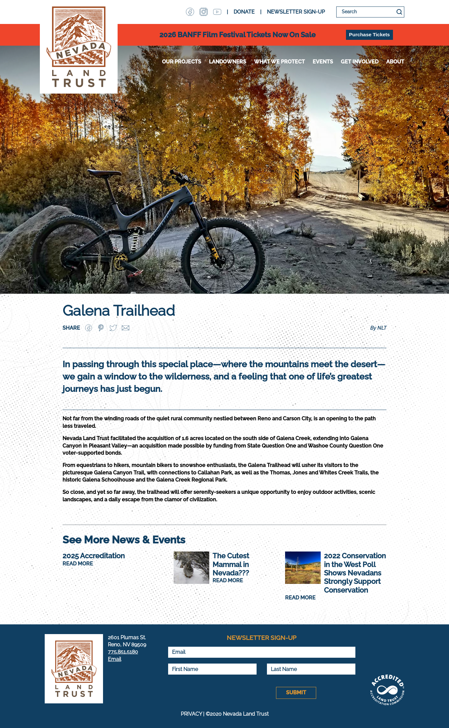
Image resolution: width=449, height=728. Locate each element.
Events (323, 62)
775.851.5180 (123, 652)
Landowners (227, 62)
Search (399, 11)
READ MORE (78, 564)
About (395, 62)
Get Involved (359, 62)
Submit (296, 692)
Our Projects (181, 62)
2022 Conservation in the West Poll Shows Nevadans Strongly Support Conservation (355, 573)
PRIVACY (191, 714)
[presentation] (217, 692)
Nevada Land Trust (78, 46)
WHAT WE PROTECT (279, 62)
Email (114, 659)
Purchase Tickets (369, 34)
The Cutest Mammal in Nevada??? (231, 564)
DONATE (244, 12)
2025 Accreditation (94, 556)
